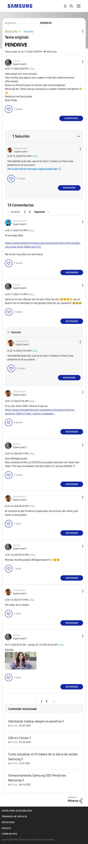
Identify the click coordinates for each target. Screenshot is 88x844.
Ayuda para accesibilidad (17, 810)
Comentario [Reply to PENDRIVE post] (71, 118)
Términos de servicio (14, 816)
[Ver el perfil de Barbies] (16, 61)
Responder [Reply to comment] (69, 187)
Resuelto (28, 31)
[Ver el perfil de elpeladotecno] (20, 221)
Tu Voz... (31, 68)
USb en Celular (18, 738)
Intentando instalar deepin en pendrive (35, 721)
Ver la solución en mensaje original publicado (32, 168)
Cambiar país (9, 834)
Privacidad (8, 822)
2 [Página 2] (29, 211)
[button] (77, 61)
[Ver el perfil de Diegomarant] (20, 148)
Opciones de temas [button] (77, 31)
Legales (6, 828)
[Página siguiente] (41, 212)
